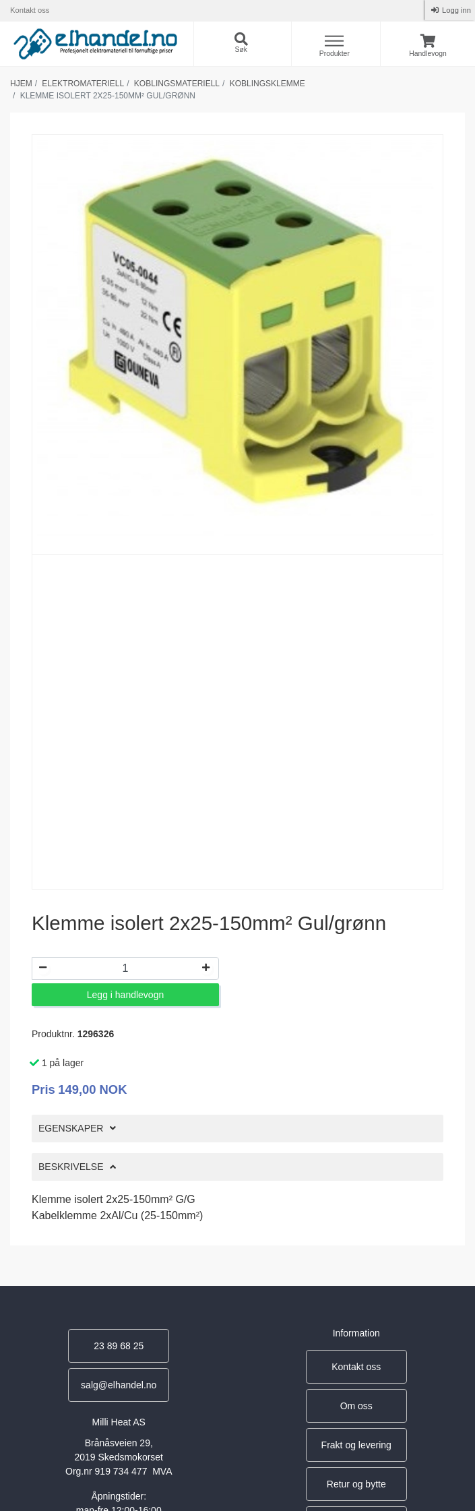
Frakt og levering (356, 1445)
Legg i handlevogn (125, 994)
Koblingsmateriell (177, 83)
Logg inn (455, 10)
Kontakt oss (29, 10)
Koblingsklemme (267, 83)
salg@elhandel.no (118, 1385)
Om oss (356, 1405)
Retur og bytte (356, 1484)
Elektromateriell (83, 83)
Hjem (21, 83)
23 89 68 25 (119, 1345)
